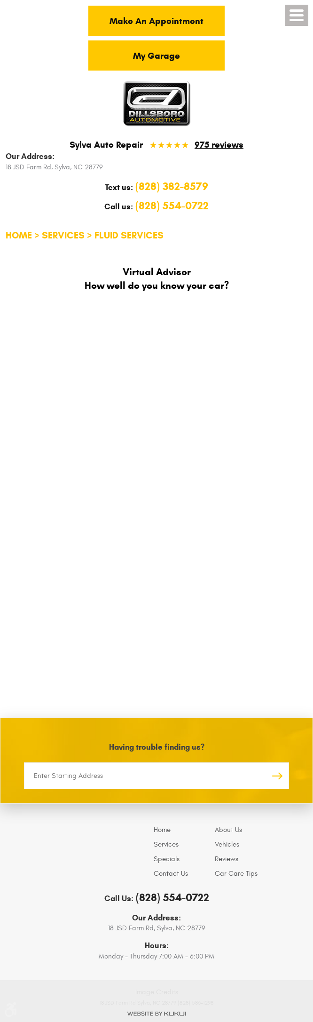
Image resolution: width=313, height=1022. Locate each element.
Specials (167, 859)
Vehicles (227, 844)
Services (63, 235)
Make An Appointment (156, 21)
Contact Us (171, 874)
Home (19, 235)
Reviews (226, 859)
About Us (228, 830)
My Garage (156, 55)
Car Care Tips (236, 874)
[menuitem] (182, 830)
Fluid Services (129, 235)
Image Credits (156, 992)
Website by (156, 1013)
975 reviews (219, 144)
